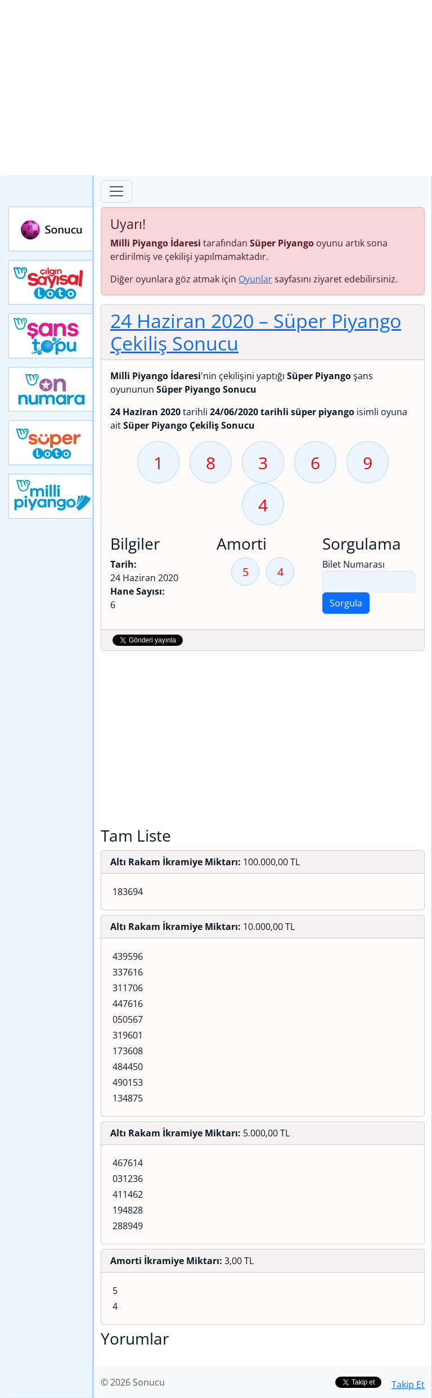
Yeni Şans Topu (51, 335)
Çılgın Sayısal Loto (51, 282)
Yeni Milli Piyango (51, 496)
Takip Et (408, 1384)
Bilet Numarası (353, 564)
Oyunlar (255, 279)
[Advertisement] (216, 88)
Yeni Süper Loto (51, 442)
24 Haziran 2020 (255, 332)
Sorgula (346, 603)
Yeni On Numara (51, 389)
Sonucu (51, 228)
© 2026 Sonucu (133, 1382)
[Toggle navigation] (116, 191)
